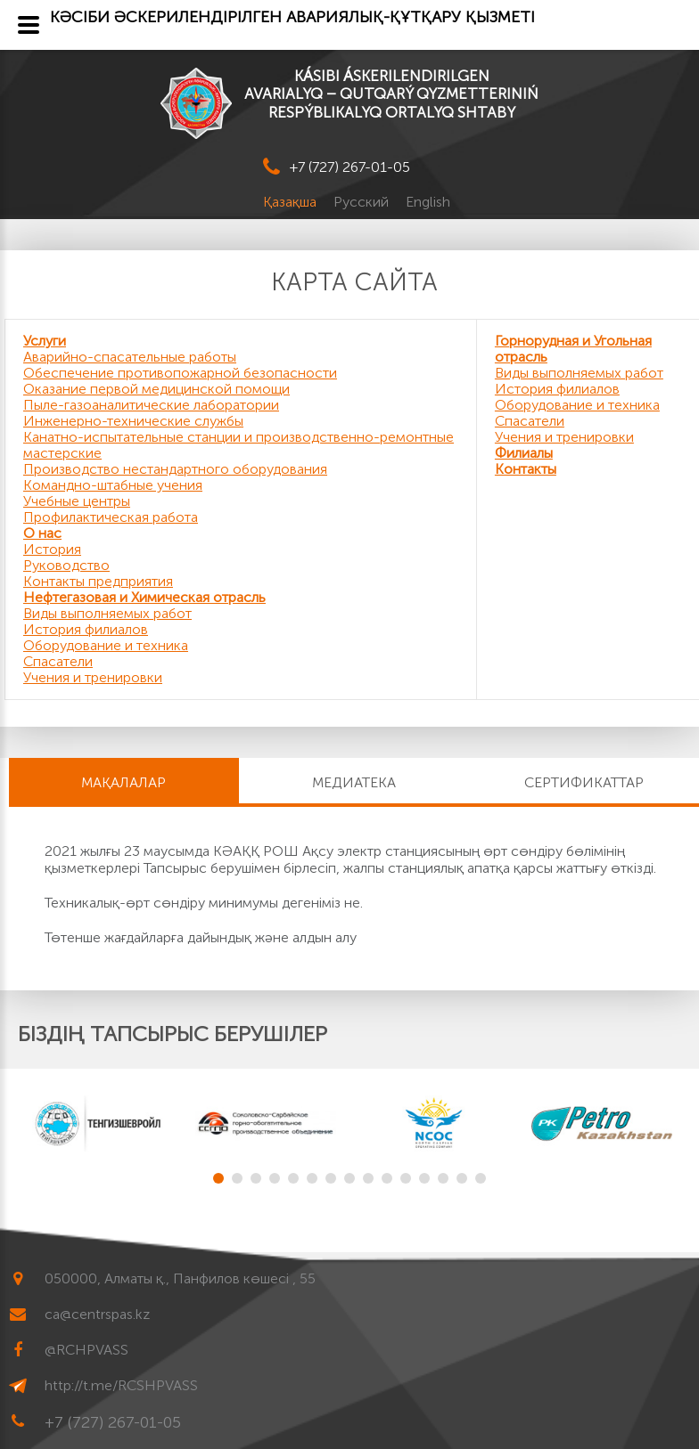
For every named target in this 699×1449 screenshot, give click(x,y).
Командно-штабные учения (112, 484)
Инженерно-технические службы (133, 420)
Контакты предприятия (98, 581)
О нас (42, 533)
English (428, 201)
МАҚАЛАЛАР (123, 782)
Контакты (525, 468)
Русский (362, 201)
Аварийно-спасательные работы (129, 356)
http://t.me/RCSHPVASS (121, 1385)
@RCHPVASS (86, 1349)
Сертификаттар (584, 782)
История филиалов (85, 629)
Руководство (66, 565)
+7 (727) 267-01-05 (350, 167)
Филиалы (524, 452)
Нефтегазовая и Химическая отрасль (144, 597)
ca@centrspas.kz (97, 1314)
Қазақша (291, 201)
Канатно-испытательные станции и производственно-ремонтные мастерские (238, 444)
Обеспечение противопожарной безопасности (180, 372)
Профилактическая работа (110, 517)
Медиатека (354, 782)
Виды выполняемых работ (107, 613)
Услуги (44, 340)
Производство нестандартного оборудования (175, 468)
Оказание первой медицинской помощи (156, 388)
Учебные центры (76, 500)
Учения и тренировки (92, 677)
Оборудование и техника (105, 645)
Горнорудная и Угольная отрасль (573, 348)
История (52, 549)
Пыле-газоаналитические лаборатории (151, 404)
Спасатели (58, 661)
